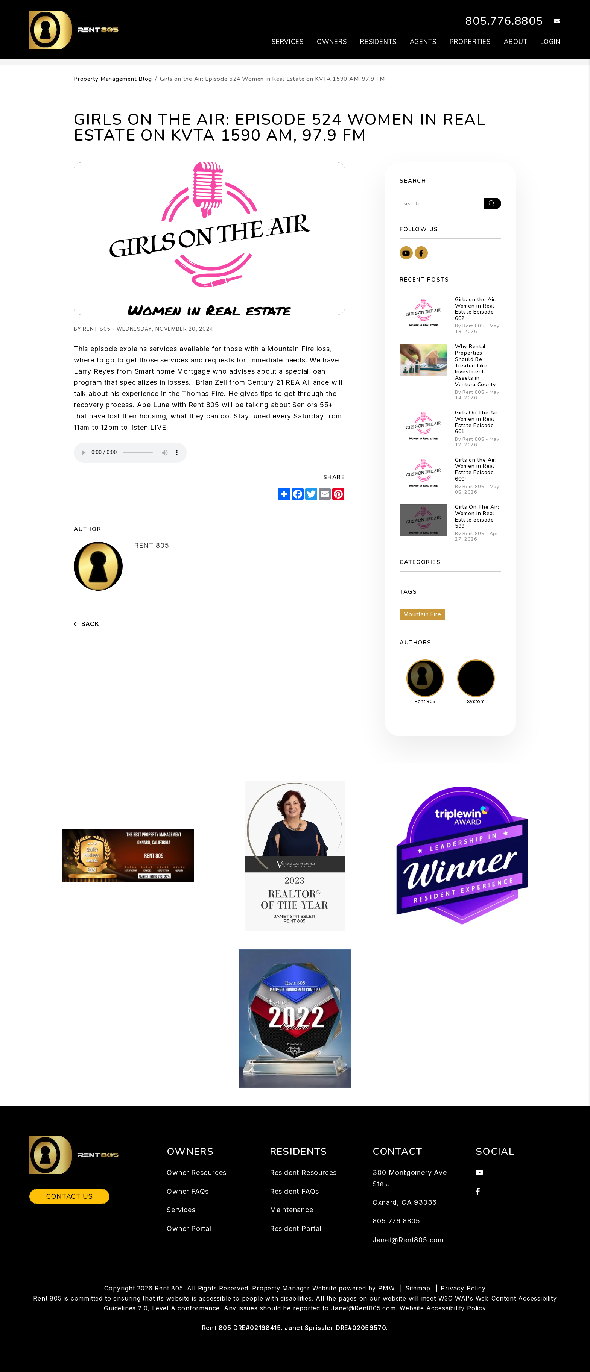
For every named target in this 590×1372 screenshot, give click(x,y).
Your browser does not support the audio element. (130, 453)
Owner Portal (189, 1229)
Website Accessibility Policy (443, 1308)
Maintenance (291, 1210)
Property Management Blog (113, 79)
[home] (78, 29)
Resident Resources (303, 1172)
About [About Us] (515, 42)
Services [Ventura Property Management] (288, 42)
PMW (386, 1288)
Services (181, 1210)
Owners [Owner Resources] (332, 42)
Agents (423, 42)
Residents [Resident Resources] (378, 42)
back (86, 624)
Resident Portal (296, 1229)
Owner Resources (197, 1172)
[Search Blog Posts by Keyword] (442, 203)
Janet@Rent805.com (408, 1240)
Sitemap (417, 1288)
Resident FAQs (294, 1191)
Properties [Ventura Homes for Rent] (470, 42)
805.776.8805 (504, 21)
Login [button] (550, 42)
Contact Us (69, 1196)
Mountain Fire (422, 614)
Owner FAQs (188, 1191)
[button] (552, 22)
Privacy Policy (463, 1288)
